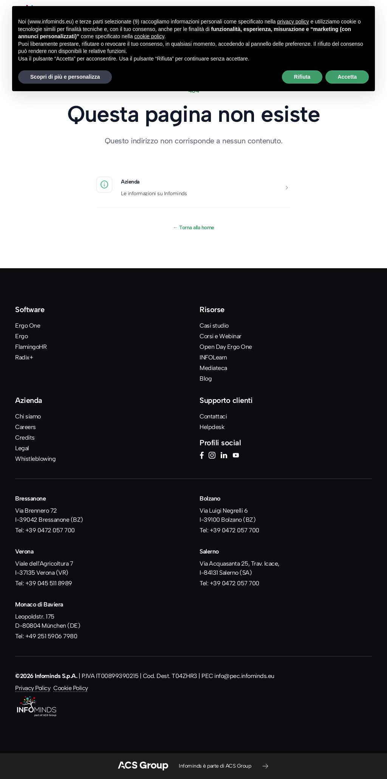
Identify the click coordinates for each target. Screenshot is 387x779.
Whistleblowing (35, 458)
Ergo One (27, 325)
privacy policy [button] (293, 22)
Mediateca (213, 368)
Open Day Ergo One (226, 346)
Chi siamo (28, 416)
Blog (206, 378)
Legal (22, 448)
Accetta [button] (347, 77)
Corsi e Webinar (220, 336)
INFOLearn (213, 357)
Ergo (21, 336)
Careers (25, 427)
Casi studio (214, 325)
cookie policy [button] (149, 36)
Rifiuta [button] (302, 77)
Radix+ (24, 357)
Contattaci (213, 416)
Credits (25, 437)
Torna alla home (193, 227)
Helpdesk (212, 427)
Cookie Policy (70, 688)
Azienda (130, 181)
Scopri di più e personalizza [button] (65, 77)
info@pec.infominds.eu (244, 675)
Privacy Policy (32, 688)
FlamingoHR (30, 346)
